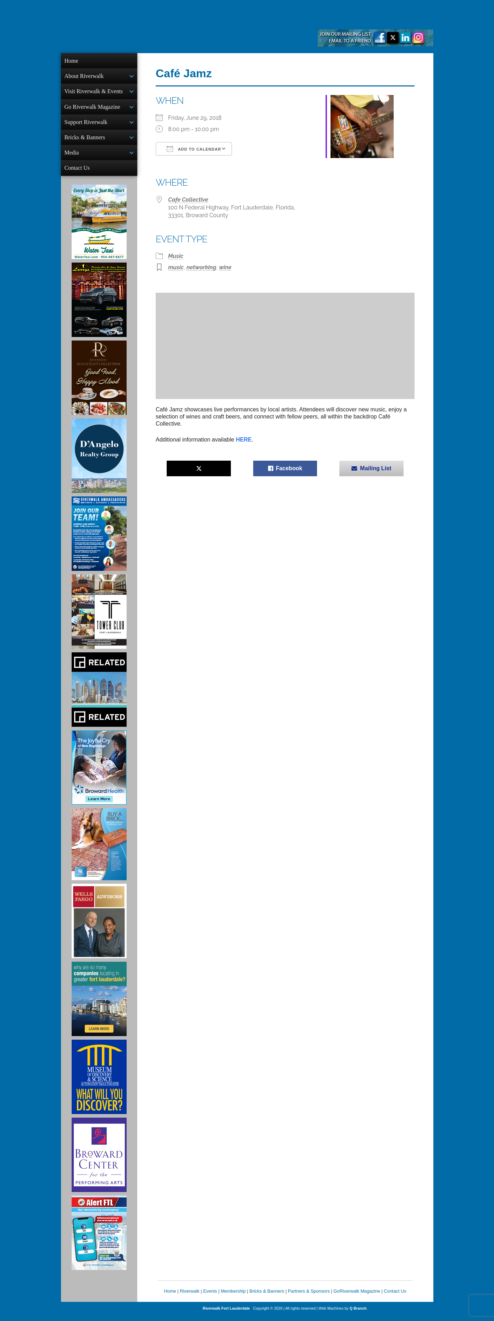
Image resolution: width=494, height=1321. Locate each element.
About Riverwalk (84, 77)
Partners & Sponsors (309, 1296)
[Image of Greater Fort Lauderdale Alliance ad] (99, 1005)
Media (72, 157)
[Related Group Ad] (99, 695)
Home (71, 61)
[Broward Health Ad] (99, 773)
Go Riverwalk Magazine (92, 109)
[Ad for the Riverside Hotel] (99, 383)
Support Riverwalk (86, 125)
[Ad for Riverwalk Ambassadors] (99, 539)
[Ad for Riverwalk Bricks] (99, 850)
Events (210, 1296)
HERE (243, 440)
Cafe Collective (188, 199)
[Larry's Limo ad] (99, 305)
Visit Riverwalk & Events (94, 93)
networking (201, 267)
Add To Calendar (194, 149)
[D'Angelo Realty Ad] (99, 461)
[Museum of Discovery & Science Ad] (99, 1083)
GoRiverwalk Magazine (356, 1296)
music (176, 267)
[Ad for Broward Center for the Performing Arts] (99, 1160)
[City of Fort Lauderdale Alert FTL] (99, 1238)
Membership (233, 1296)
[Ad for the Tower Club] (99, 617)
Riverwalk (189, 1296)
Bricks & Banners (85, 141)
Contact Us (77, 173)
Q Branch (358, 1314)
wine (225, 267)
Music (175, 256)
